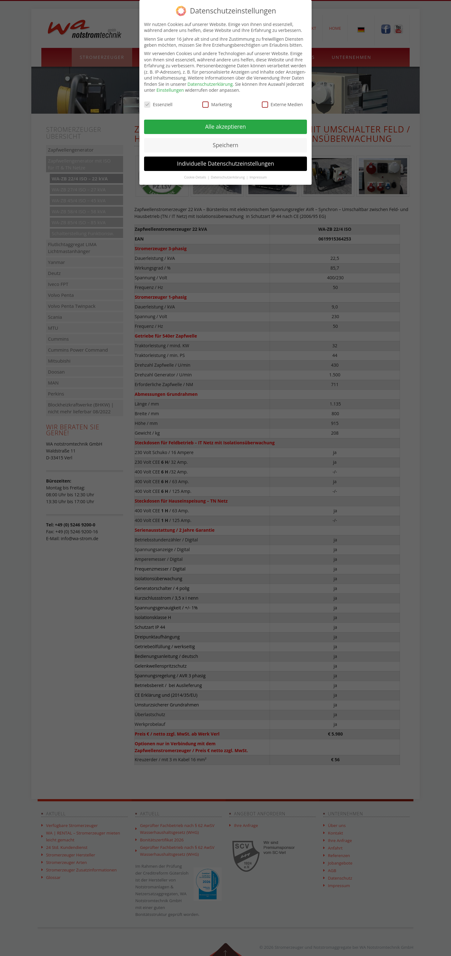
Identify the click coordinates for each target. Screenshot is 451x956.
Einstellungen (170, 90)
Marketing (217, 104)
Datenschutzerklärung (210, 84)
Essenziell (158, 104)
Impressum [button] (258, 177)
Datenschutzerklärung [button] (228, 177)
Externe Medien (282, 104)
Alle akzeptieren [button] (225, 126)
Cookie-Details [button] (195, 177)
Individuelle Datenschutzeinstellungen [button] (225, 163)
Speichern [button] (225, 145)
